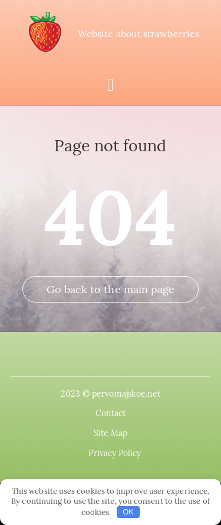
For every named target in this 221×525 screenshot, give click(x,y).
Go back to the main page (111, 289)
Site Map (111, 433)
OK (128, 511)
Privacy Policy (114, 453)
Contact (110, 413)
